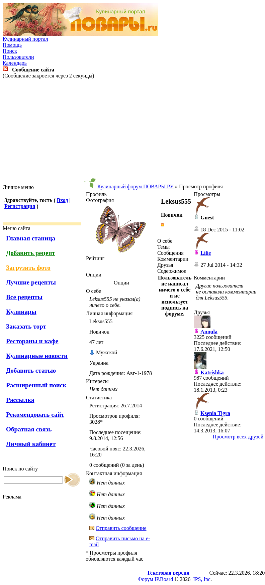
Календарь (15, 63)
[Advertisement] (132, 131)
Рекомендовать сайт (35, 414)
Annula (208, 332)
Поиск (10, 51)
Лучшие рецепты (31, 282)
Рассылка (20, 399)
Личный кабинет (31, 443)
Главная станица (30, 238)
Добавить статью (31, 370)
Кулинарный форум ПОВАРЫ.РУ (135, 186)
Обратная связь (29, 429)
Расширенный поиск (36, 385)
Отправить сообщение (121, 528)
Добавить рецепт (30, 252)
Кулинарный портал (25, 39)
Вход (62, 200)
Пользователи (18, 57)
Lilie (205, 253)
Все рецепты (24, 297)
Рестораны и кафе (32, 341)
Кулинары (21, 311)
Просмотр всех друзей (238, 436)
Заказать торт (26, 326)
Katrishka (212, 372)
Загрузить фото (28, 267)
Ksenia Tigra (215, 413)
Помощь (12, 45)
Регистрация (19, 206)
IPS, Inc (201, 579)
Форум (145, 579)
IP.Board (164, 579)
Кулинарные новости (37, 355)
